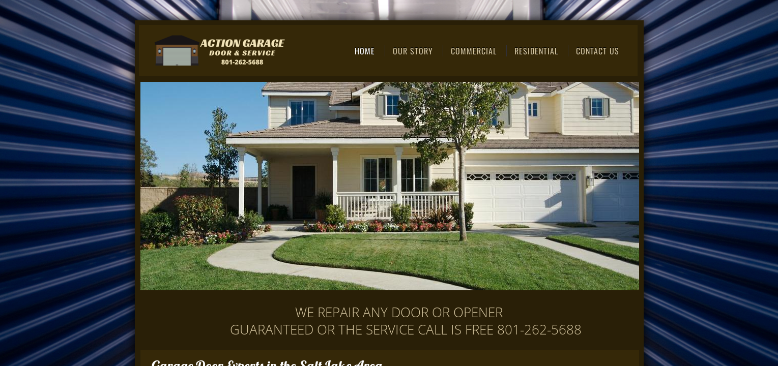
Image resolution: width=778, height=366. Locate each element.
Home (365, 50)
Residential (536, 50)
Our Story (413, 50)
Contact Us (597, 50)
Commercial (474, 50)
